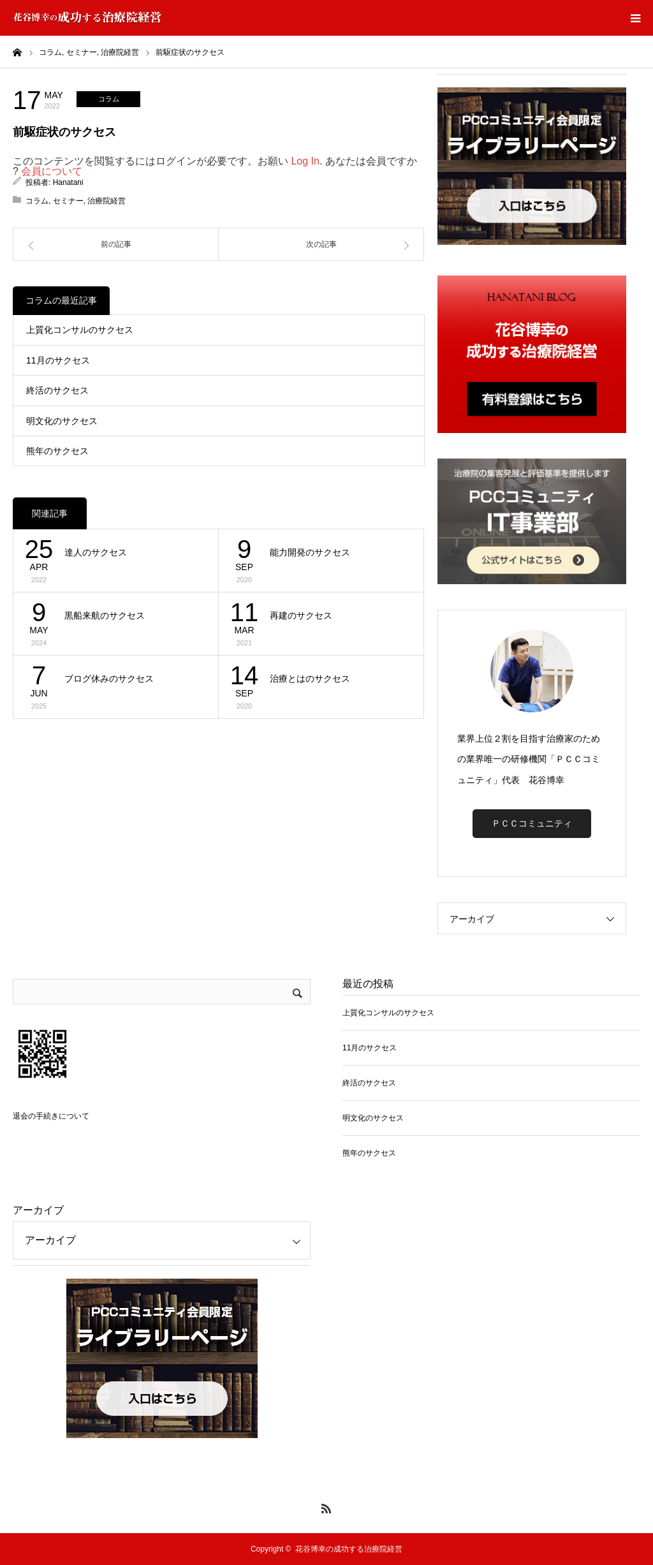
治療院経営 (106, 200)
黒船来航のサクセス (104, 615)
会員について (51, 171)
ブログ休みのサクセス (109, 678)
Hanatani (68, 182)
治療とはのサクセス (310, 678)
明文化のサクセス (62, 421)
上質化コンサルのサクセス (79, 330)
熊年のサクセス (57, 451)
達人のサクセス (95, 552)
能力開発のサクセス (310, 552)
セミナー (68, 200)
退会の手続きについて (51, 1116)
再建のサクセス (301, 615)
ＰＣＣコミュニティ (532, 823)
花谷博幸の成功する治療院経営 (348, 1549)
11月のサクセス (58, 360)
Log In (305, 161)
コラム (108, 99)
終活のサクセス (57, 390)
